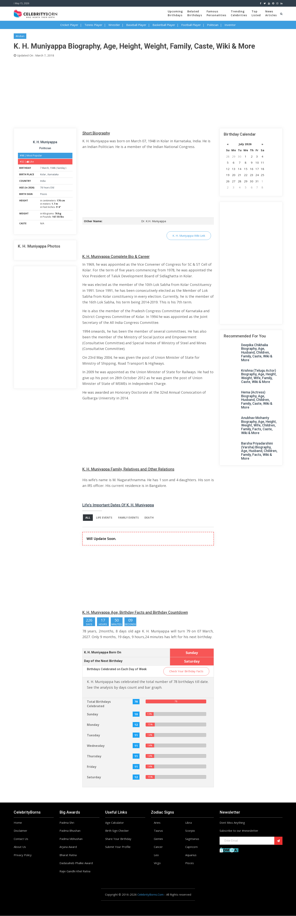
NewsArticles (271, 13)
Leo (156, 855)
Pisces (43, 194)
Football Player (191, 25)
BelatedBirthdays (194, 13)
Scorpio (190, 831)
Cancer (158, 847)
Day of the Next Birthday (103, 661)
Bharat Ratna (68, 855)
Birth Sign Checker (117, 831)
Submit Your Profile (118, 847)
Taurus (158, 831)
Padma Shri (66, 823)
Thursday (94, 756)
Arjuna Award (68, 847)
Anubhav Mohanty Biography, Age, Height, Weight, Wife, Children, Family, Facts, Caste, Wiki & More (259, 425)
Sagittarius (192, 839)
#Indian (20, 36)
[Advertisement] (128, 92)
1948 (52, 168)
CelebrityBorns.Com (150, 895)
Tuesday (93, 735)
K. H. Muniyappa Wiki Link (188, 235)
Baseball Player (136, 25)
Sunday (61, 168)
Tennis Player (93, 25)
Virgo (157, 863)
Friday (91, 767)
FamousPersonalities (216, 13)
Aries (157, 823)
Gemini (158, 839)
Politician (212, 25)
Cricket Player (69, 25)
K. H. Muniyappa (45, 142)
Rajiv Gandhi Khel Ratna (74, 871)
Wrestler (114, 25)
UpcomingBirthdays (175, 13)
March (45, 168)
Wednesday (95, 746)
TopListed (256, 13)
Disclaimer (20, 831)
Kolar (43, 174)
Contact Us (21, 839)
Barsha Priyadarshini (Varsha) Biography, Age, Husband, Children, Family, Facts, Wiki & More (259, 450)
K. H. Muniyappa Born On (102, 652)
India (43, 181)
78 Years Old (47, 187)
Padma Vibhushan (71, 839)
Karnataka (53, 174)
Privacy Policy (23, 855)
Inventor (230, 25)
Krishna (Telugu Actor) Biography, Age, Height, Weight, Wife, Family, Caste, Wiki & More (259, 376)
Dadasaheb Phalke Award (76, 863)
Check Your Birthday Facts (186, 671)
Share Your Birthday (118, 839)
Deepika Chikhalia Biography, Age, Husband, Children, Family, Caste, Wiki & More (256, 352)
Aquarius (191, 855)
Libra (188, 823)
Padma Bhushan (69, 831)
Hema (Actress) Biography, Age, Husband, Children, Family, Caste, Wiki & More (256, 399)
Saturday (94, 777)
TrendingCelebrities (239, 13)
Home (18, 823)
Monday (93, 725)
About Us (20, 847)
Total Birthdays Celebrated (99, 704)
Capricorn (191, 847)
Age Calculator (114, 823)
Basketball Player (163, 25)
